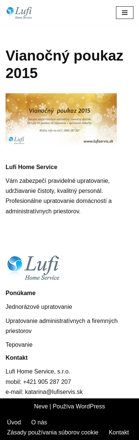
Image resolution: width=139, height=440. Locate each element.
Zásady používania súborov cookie (52, 432)
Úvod (14, 422)
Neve (41, 406)
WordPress (90, 406)
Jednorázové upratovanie (39, 307)
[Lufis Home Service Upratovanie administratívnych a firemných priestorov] (24, 12)
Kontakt (119, 432)
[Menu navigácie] (124, 12)
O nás (39, 422)
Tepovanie (19, 345)
